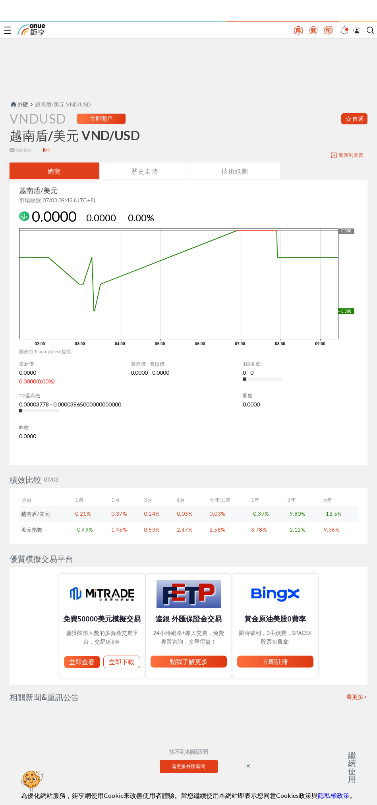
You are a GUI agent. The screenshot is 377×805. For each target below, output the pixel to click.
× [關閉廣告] (248, 765)
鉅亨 (31, 30)
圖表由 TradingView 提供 (45, 351)
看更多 (355, 697)
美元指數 (32, 529)
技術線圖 (234, 171)
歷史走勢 (144, 171)
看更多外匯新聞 (188, 766)
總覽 (54, 171)
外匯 (19, 104)
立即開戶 (101, 118)
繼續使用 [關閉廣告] (352, 767)
